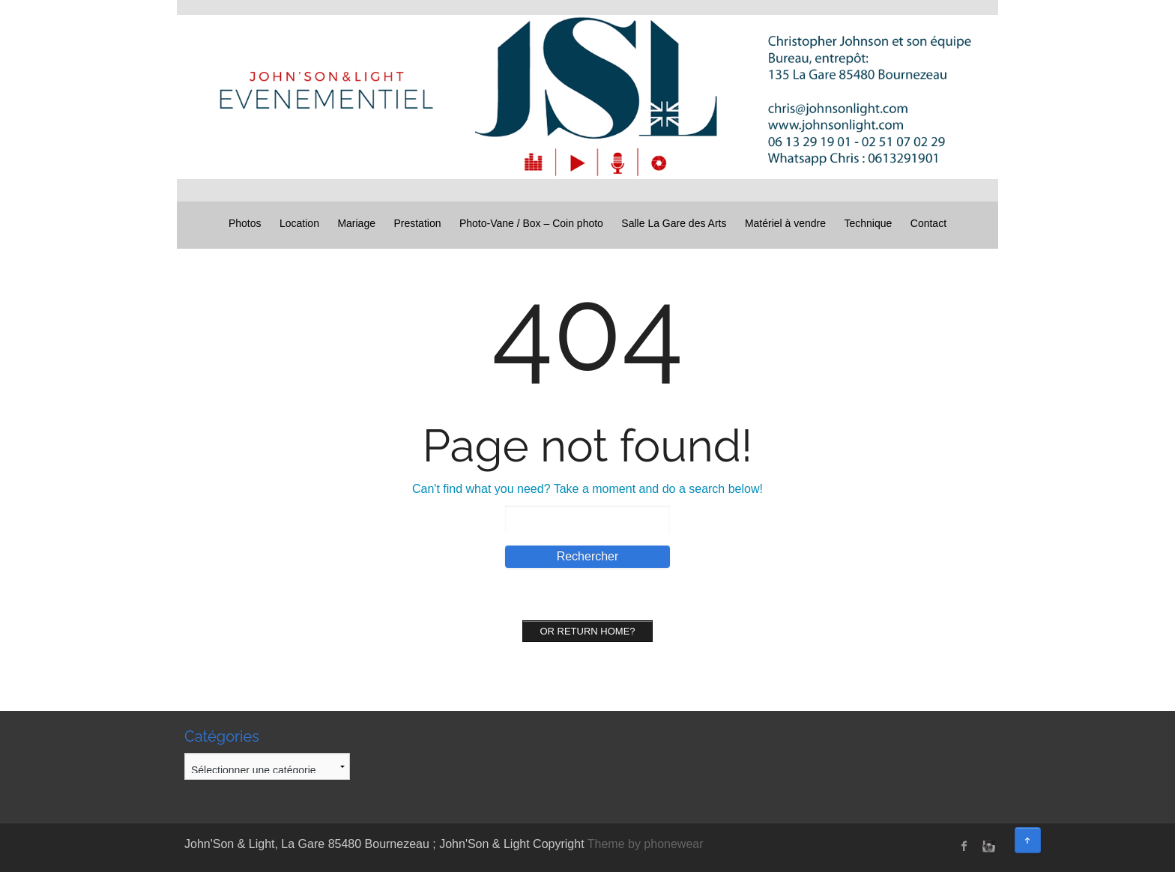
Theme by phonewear (646, 844)
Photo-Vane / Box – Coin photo (531, 223)
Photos (245, 223)
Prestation (417, 223)
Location (299, 223)
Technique (868, 223)
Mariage (356, 223)
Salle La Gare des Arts (673, 223)
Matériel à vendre (785, 223)
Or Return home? (587, 631)
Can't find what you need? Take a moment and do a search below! (587, 488)
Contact (928, 223)
